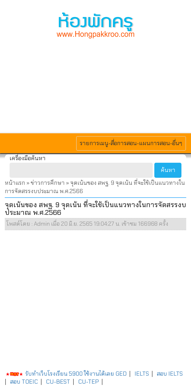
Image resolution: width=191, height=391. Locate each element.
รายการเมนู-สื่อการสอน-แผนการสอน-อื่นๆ (130, 143)
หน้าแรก (15, 183)
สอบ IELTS (170, 374)
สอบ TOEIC (24, 382)
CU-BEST (58, 382)
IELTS (142, 374)
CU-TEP (88, 382)
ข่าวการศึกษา (48, 183)
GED (121, 374)
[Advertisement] (95, 85)
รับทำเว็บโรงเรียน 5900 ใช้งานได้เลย (59, 374)
